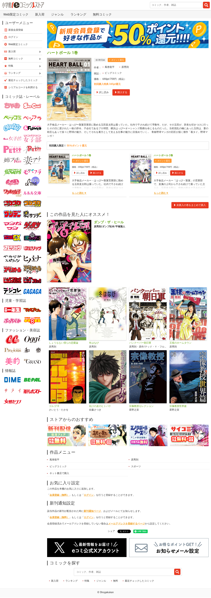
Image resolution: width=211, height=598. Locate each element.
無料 (115, 581)
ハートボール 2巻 (163, 155)
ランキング (78, 14)
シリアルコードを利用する (23, 87)
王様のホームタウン (180, 343)
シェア (111, 531)
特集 (86, 581)
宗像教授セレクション (141, 406)
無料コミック (102, 14)
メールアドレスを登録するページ (126, 523)
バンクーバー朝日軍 (140, 343)
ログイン (89, 495)
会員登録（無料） (59, 495)
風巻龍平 (109, 67)
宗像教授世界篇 (178, 406)
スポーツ (136, 466)
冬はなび (94, 343)
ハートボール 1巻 (81, 155)
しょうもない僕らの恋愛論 (63, 343)
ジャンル (57, 14)
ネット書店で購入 (59, 473)
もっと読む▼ (79, 193)
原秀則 (125, 67)
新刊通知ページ (92, 511)
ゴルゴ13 (54, 406)
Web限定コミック (15, 14)
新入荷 (40, 14)
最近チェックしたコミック (139, 581)
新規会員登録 (15, 29)
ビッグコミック (113, 72)
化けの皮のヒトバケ (100, 406)
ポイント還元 (117, 60)
